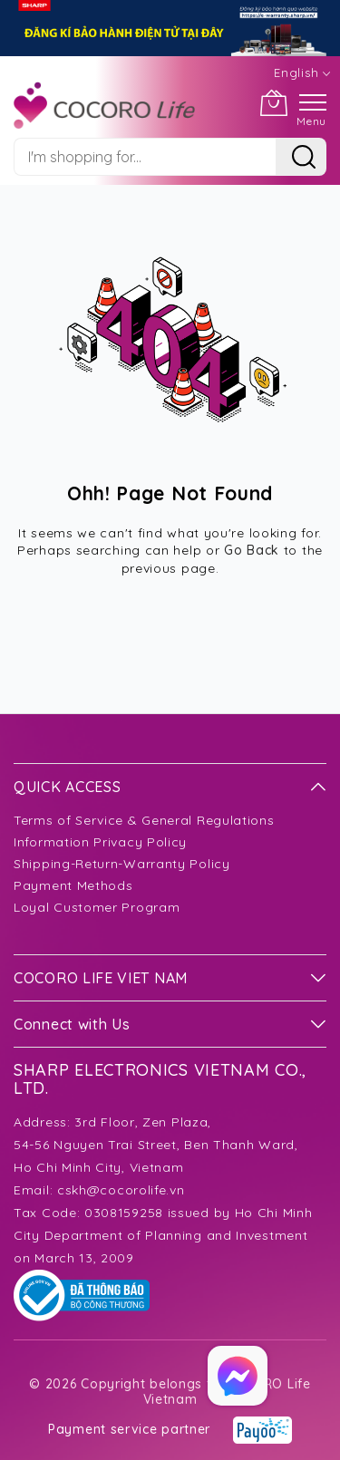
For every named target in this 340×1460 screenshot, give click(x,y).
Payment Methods (73, 885)
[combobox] (145, 157)
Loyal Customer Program (97, 907)
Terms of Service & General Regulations (144, 820)
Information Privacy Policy (100, 842)
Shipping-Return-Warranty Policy (122, 864)
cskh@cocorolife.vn (121, 1190)
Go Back (251, 550)
